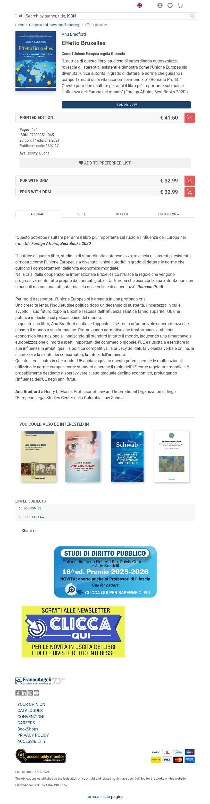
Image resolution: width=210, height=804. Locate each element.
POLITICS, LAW (34, 517)
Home (19, 25)
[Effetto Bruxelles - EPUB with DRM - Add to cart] (189, 192)
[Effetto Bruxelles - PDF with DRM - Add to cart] (189, 181)
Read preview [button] (126, 105)
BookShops (28, 729)
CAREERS (26, 722)
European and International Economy (54, 25)
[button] (138, 6)
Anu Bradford (74, 34)
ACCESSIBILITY (32, 741)
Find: (18, 15)
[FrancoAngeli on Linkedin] (24, 694)
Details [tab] (122, 214)
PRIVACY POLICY (33, 735)
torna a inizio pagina (105, 796)
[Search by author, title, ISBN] (106, 16)
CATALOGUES (30, 710)
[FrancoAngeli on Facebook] (18, 694)
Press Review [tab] (169, 214)
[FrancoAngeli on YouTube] (36, 694)
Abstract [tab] (38, 214)
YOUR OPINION (31, 704)
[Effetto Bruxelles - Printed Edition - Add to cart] (189, 118)
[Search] (193, 16)
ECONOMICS (32, 508)
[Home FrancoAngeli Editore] (33, 6)
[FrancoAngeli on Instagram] (30, 694)
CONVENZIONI (31, 716)
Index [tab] (81, 214)
